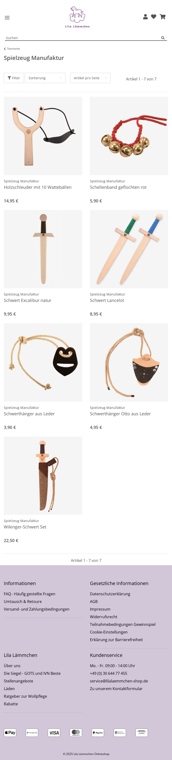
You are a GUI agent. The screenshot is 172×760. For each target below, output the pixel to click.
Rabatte (11, 704)
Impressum (100, 609)
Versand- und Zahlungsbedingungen (36, 609)
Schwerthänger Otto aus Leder (120, 414)
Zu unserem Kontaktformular (116, 688)
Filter (14, 78)
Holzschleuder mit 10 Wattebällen (38, 187)
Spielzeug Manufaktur (21, 181)
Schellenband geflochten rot (118, 187)
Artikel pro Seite (86, 78)
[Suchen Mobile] (83, 38)
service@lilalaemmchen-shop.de (119, 681)
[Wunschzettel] (153, 17)
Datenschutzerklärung (110, 593)
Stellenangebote (18, 681)
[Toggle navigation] (7, 18)
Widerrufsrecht (103, 616)
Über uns (12, 665)
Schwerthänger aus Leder (29, 414)
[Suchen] (164, 38)
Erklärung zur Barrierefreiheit (116, 639)
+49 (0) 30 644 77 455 (108, 673)
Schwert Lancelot (107, 300)
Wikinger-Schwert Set (25, 527)
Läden (9, 688)
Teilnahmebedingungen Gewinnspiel (123, 624)
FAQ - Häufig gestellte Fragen (29, 593)
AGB (94, 601)
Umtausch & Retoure (23, 601)
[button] (145, 17)
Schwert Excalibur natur (27, 300)
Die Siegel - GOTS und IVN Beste (32, 673)
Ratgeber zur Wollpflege (25, 696)
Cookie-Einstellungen (109, 632)
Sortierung (37, 78)
